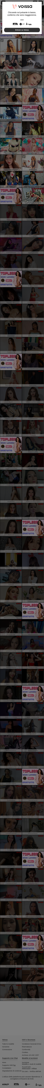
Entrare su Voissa (22, 30)
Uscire (22, 19)
